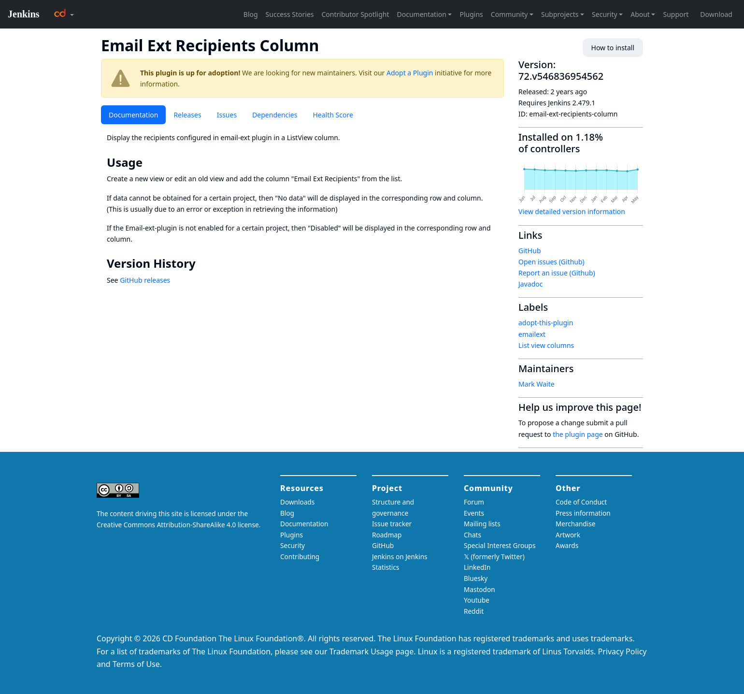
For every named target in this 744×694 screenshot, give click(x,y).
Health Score (333, 114)
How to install (612, 47)
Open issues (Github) (551, 261)
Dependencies (274, 114)
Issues (227, 114)
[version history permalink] (202, 263)
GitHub (529, 250)
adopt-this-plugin (545, 322)
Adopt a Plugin (409, 72)
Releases (187, 114)
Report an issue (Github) (556, 272)
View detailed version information (571, 211)
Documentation (133, 114)
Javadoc (530, 284)
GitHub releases (145, 280)
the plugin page (578, 434)
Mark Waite (536, 384)
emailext (531, 334)
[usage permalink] (149, 162)
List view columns (546, 345)
